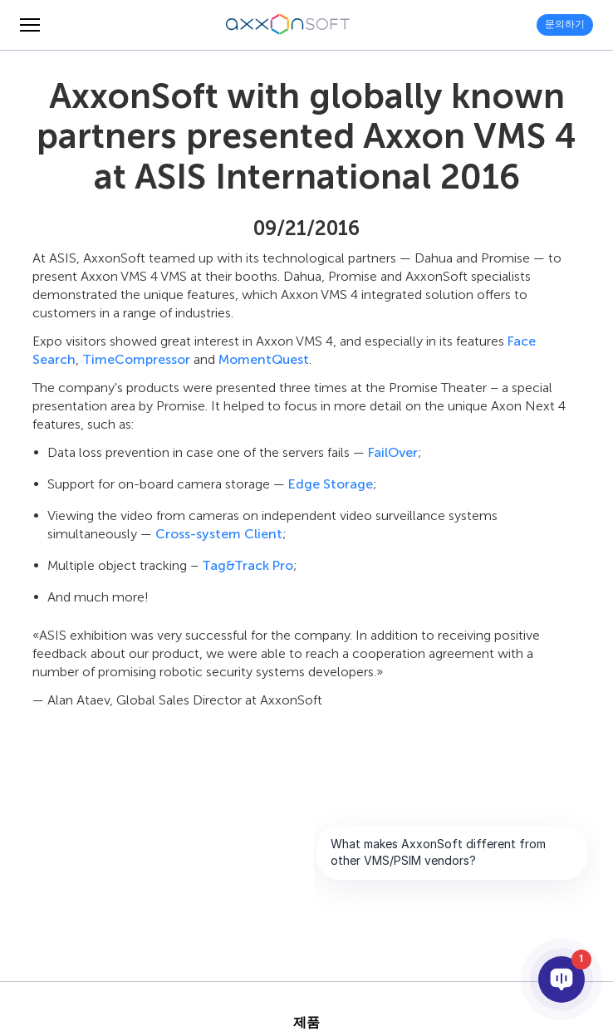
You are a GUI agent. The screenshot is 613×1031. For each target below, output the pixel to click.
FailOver (393, 452)
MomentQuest (263, 359)
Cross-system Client (218, 534)
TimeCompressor (136, 359)
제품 (306, 1022)
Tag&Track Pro (247, 565)
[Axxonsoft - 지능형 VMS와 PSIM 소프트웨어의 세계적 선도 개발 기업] (288, 24)
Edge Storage (330, 484)
